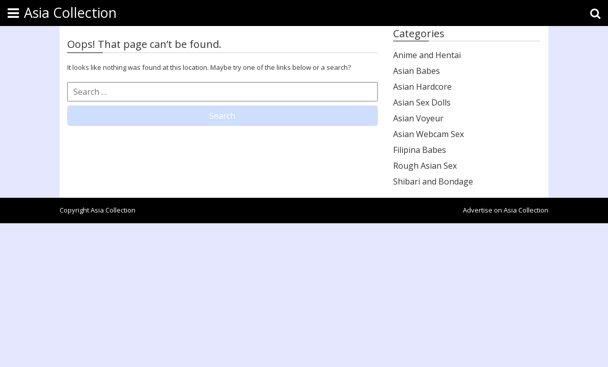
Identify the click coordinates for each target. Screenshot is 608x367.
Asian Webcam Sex (428, 134)
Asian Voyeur (418, 118)
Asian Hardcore (422, 86)
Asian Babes (416, 70)
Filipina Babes (419, 149)
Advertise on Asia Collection (505, 210)
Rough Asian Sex (425, 165)
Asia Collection (70, 12)
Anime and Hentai (427, 55)
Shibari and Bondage (433, 181)
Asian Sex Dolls (422, 102)
